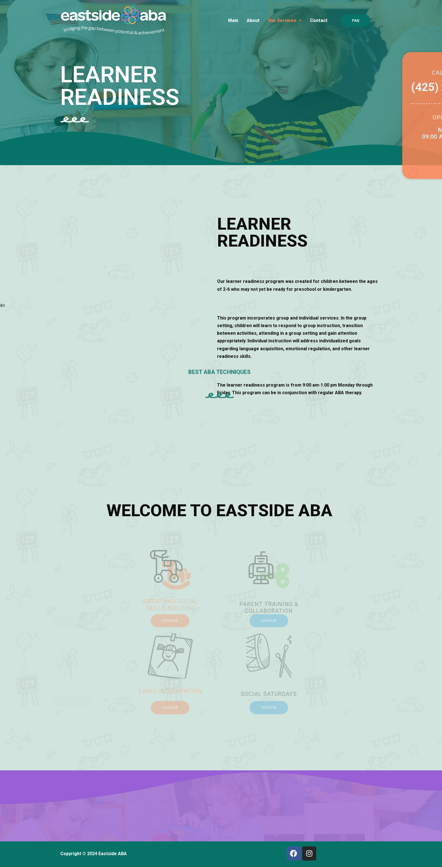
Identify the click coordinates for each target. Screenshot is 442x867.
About (253, 20)
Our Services (285, 20)
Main (233, 20)
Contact (319, 20)
